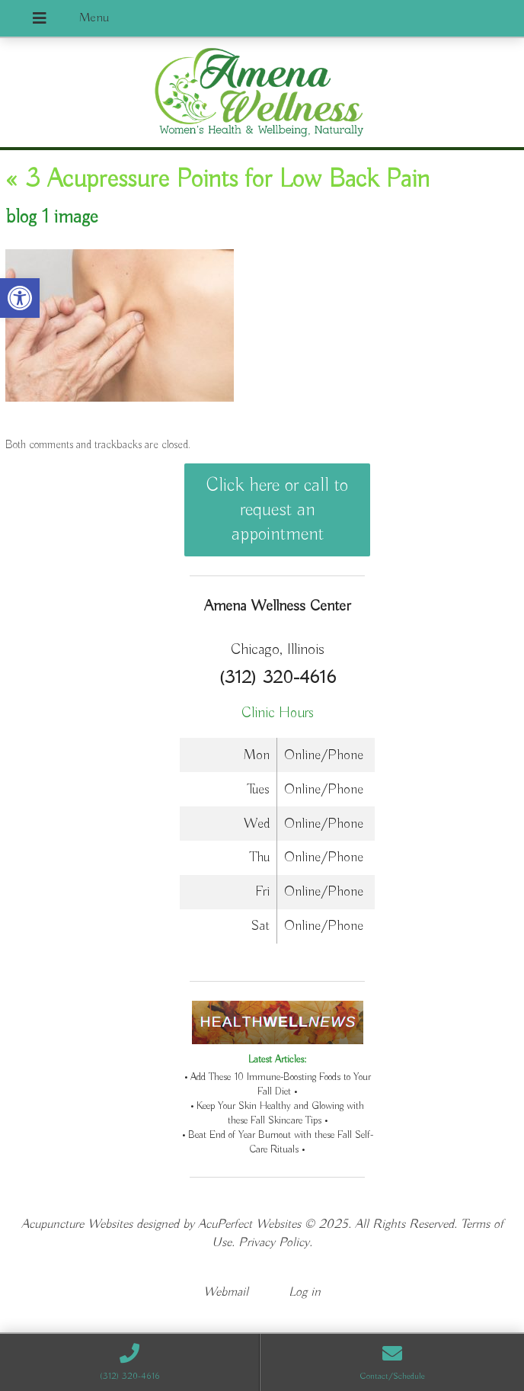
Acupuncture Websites (77, 1224)
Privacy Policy (273, 1243)
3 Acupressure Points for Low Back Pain (217, 180)
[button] (20, 298)
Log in (305, 1292)
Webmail (225, 1292)
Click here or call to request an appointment (277, 509)
